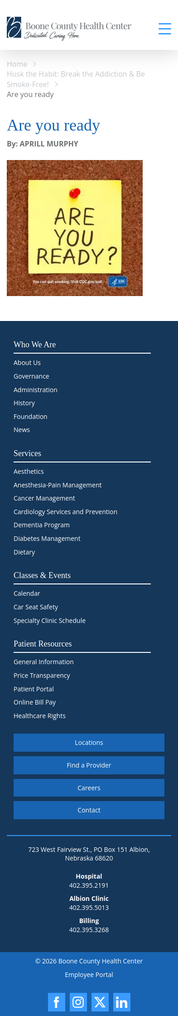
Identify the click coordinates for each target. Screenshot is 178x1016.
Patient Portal (34, 689)
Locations (89, 742)
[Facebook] (56, 1002)
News (22, 429)
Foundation (31, 416)
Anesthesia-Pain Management (57, 485)
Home (17, 64)
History (24, 403)
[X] (100, 1002)
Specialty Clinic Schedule (50, 620)
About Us (27, 362)
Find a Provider (89, 765)
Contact (88, 810)
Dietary (24, 552)
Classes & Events (42, 575)
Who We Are (35, 344)
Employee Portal (89, 974)
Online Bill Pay (35, 702)
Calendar (27, 593)
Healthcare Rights (40, 715)
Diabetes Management (47, 538)
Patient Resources (43, 643)
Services (27, 453)
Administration (36, 389)
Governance (31, 376)
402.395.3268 (89, 929)
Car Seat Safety (36, 607)
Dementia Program (42, 524)
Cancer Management (44, 498)
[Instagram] (78, 1002)
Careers (88, 787)
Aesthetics (29, 471)
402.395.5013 (89, 907)
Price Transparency (42, 675)
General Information (44, 661)
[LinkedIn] (121, 1002)
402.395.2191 (89, 885)
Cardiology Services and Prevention (65, 511)
